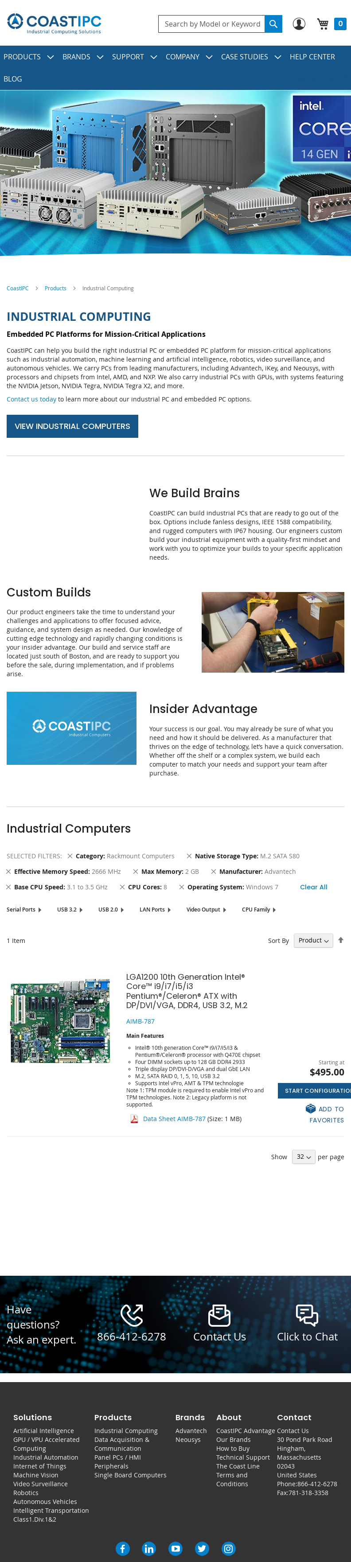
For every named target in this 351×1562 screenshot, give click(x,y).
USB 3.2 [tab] (67, 909)
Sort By (278, 940)
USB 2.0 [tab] (108, 909)
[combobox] (220, 24)
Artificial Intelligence (43, 1430)
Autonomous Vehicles (45, 1501)
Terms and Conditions (232, 1479)
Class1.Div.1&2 (34, 1519)
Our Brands (233, 1439)
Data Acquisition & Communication (121, 1444)
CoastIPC (18, 288)
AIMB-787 (140, 1021)
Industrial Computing (126, 1430)
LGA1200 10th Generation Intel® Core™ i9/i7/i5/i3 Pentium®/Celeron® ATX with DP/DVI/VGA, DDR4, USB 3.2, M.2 (187, 991)
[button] (311, 1114)
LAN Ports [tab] (152, 909)
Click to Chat (307, 1336)
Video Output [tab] (203, 909)
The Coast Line (238, 1466)
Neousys (188, 1439)
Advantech (191, 1430)
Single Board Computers (130, 1475)
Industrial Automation (45, 1457)
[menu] (175, 68)
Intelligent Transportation (51, 1510)
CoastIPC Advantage (245, 1430)
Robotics (26, 1492)
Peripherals (111, 1466)
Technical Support (243, 1457)
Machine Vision (35, 1475)
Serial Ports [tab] (21, 909)
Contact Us (293, 1430)
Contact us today (31, 399)
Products (55, 288)
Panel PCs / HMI (117, 1457)
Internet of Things (39, 1466)
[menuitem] (29, 57)
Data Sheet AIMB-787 (174, 1118)
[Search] (273, 24)
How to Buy (233, 1448)
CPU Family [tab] (256, 909)
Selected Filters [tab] (33, 856)
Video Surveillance (40, 1484)
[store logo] (54, 24)
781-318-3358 (308, 1492)
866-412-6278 (131, 1336)
